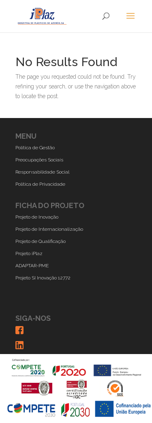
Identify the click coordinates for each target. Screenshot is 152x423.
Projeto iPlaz (29, 253)
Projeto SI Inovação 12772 (43, 278)
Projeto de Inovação (36, 217)
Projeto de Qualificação (40, 241)
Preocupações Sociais (39, 160)
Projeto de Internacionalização (49, 229)
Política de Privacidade (40, 184)
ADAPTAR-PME (32, 265)
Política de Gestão (35, 147)
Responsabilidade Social (42, 172)
